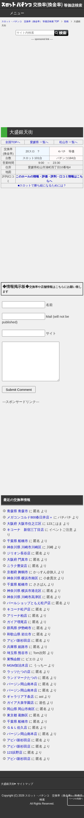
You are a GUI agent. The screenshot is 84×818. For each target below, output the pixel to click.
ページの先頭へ (76, 799)
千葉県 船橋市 (17, 541)
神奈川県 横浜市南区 (22, 578)
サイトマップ (25, 783)
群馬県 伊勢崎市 (19, 628)
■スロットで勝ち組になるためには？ (42, 185)
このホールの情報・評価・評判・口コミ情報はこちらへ (49, 179)
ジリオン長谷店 (18, 553)
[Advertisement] (42, 83)
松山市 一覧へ (68, 142)
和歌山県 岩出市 (19, 634)
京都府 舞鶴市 (17, 572)
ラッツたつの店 (18, 672)
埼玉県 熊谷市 (17, 653)
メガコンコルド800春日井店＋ (30, 517)
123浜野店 (14, 752)
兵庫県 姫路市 (17, 647)
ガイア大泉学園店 (20, 702)
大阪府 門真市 (17, 559)
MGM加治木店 (17, 665)
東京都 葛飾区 (17, 715)
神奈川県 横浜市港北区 (24, 591)
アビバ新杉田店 (18, 640)
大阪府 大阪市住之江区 (24, 523)
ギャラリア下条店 (20, 696)
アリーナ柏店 (17, 615)
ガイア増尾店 (17, 622)
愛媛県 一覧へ (39, 142)
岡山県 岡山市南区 (21, 709)
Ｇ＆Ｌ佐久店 (17, 727)
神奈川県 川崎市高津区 (24, 597)
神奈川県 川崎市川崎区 (24, 547)
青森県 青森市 (17, 511)
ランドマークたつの (22, 678)
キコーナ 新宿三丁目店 (25, 529)
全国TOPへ (12, 142)
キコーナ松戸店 (18, 609)
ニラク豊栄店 (17, 566)
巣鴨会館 (13, 659)
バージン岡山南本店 (22, 684)
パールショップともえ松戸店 (29, 603)
